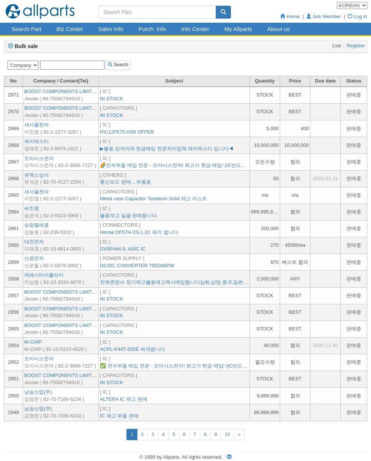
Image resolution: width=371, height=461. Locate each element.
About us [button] (278, 29)
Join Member (323, 16)
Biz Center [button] (69, 29)
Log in (357, 16)
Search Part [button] (26, 29)
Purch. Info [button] (152, 29)
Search (118, 64)
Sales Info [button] (110, 29)
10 (227, 434)
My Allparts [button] (238, 29)
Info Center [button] (195, 29)
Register (356, 45)
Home (289, 16)
